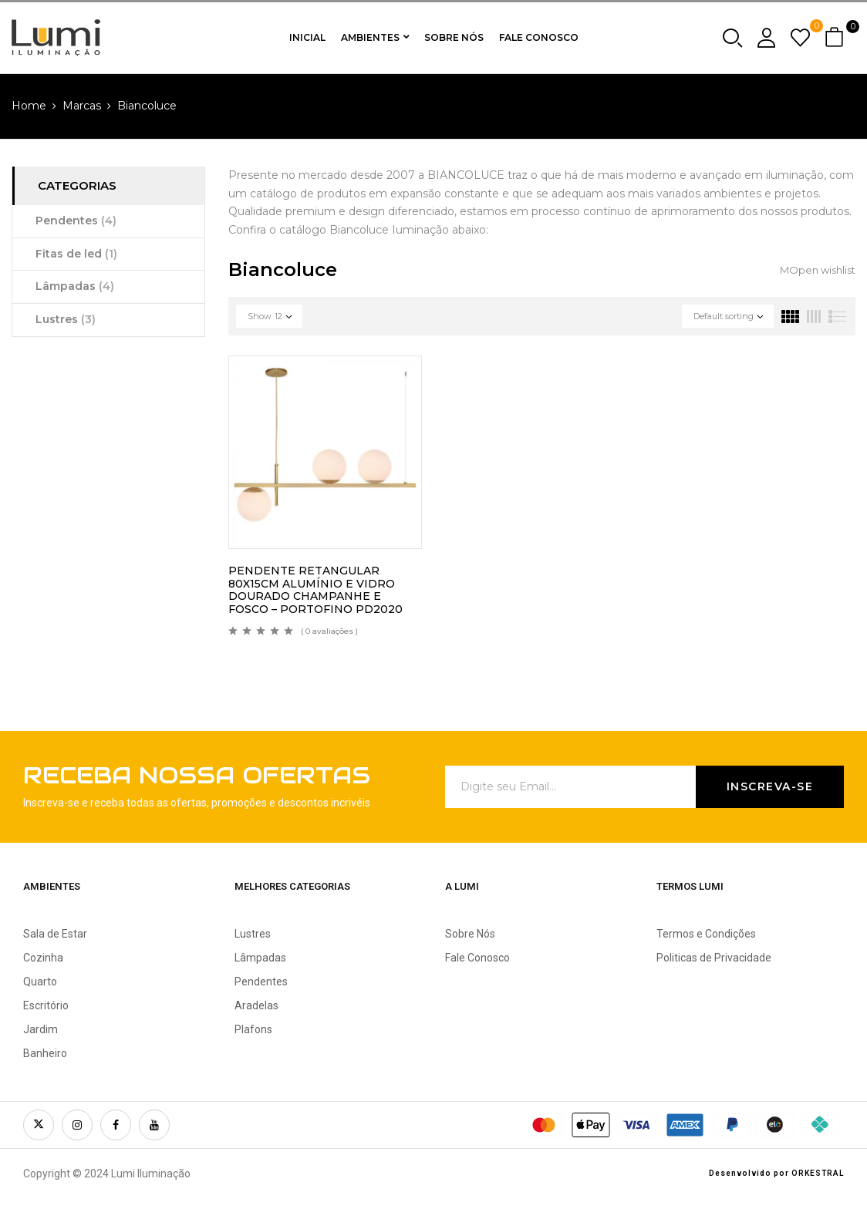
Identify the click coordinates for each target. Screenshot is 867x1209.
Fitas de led (76, 254)
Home (29, 106)
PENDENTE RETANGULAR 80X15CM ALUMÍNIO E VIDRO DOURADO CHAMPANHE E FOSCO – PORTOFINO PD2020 (315, 590)
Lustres (65, 319)
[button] (836, 38)
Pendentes (75, 220)
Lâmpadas (74, 286)
